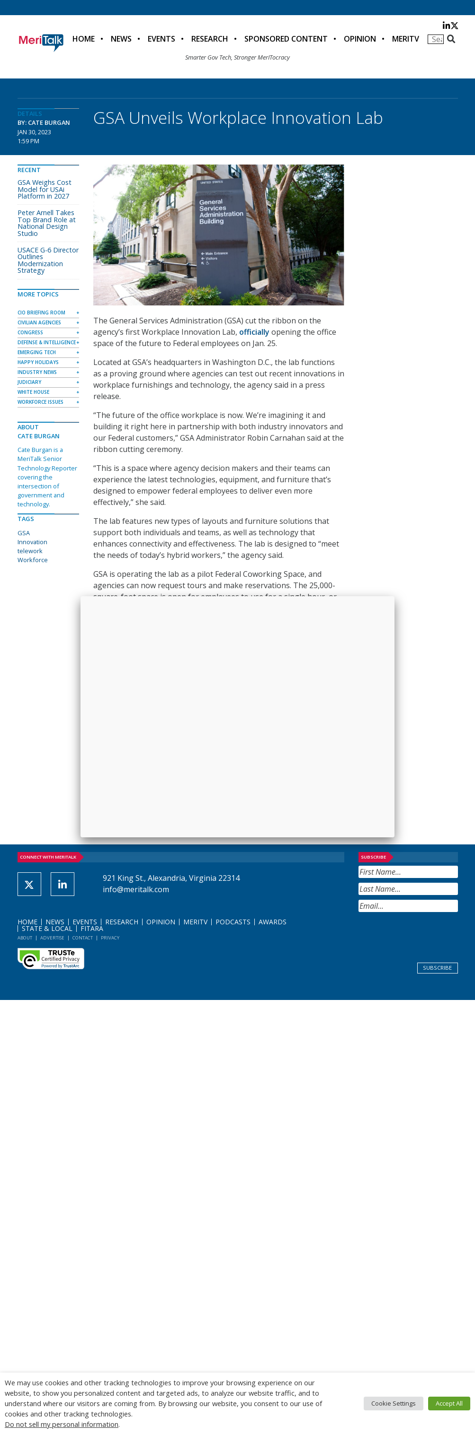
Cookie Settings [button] (393, 1403)
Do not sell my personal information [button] (61, 1424)
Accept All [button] (449, 1403)
